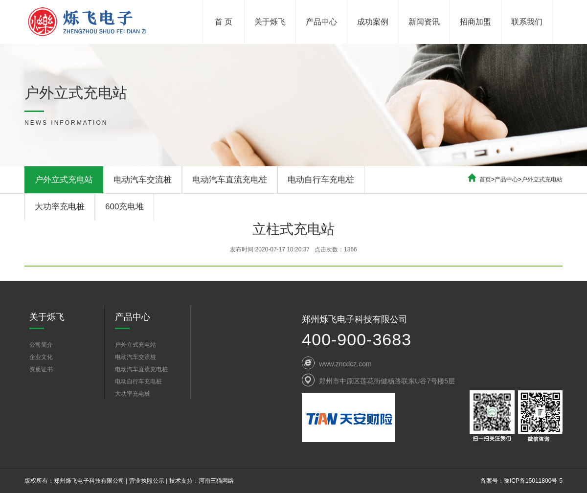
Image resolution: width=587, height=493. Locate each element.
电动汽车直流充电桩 (229, 179)
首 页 (223, 22)
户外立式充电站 (64, 179)
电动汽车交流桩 (142, 179)
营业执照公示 (146, 480)
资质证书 (41, 369)
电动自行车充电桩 (321, 179)
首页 (485, 179)
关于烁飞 (270, 22)
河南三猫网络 (216, 480)
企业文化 (41, 357)
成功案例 (372, 22)
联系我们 (526, 22)
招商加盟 (475, 22)
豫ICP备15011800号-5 (533, 480)
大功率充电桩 (60, 206)
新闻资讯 (424, 22)
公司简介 (41, 344)
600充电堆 (124, 206)
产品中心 (321, 22)
